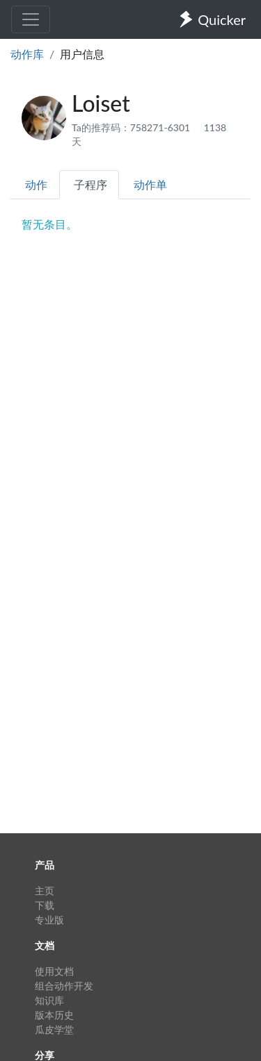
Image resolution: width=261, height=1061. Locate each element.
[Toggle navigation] (30, 19)
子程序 (90, 184)
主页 (44, 890)
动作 (36, 184)
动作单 (150, 184)
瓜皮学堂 (54, 1029)
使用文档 (54, 971)
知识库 (49, 1000)
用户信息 (82, 53)
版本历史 (54, 1015)
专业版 (49, 920)
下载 (44, 905)
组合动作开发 (64, 986)
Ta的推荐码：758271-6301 (132, 127)
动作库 (27, 53)
